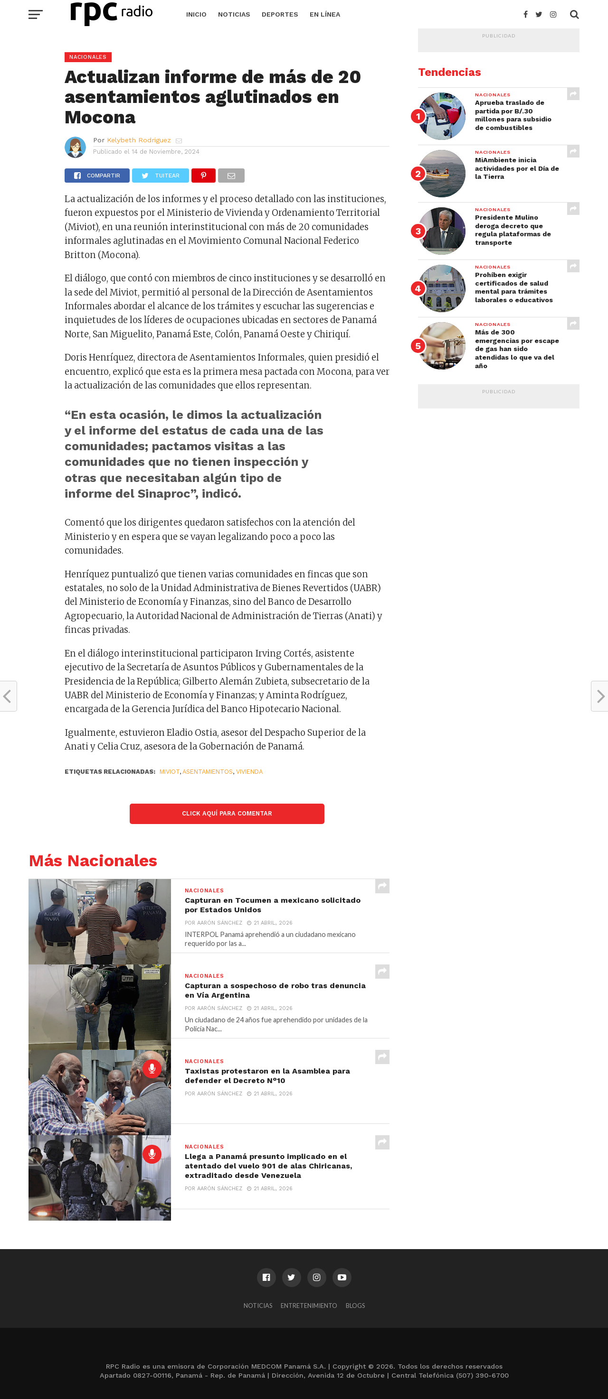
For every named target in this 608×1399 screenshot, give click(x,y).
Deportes (280, 14)
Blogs (355, 1305)
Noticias (234, 14)
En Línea (325, 14)
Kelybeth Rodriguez (139, 140)
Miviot (170, 771)
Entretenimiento (309, 1305)
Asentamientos (207, 771)
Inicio (196, 14)
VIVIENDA (249, 771)
